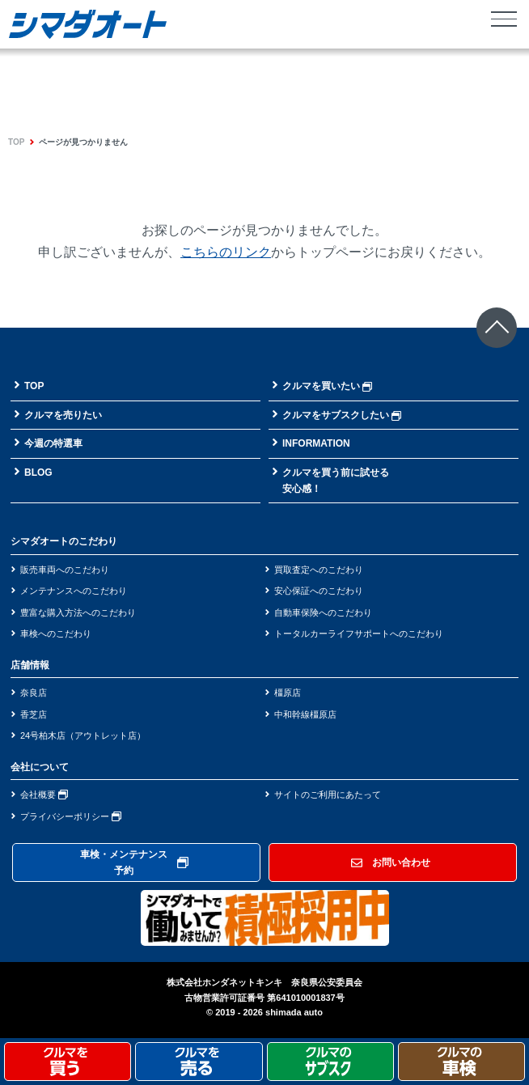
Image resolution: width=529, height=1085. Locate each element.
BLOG (38, 472)
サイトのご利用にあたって (327, 794)
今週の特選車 (53, 443)
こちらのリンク (225, 252)
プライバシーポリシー (70, 816)
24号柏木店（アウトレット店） (83, 735)
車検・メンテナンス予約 (134, 862)
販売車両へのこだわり (64, 569)
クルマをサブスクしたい (341, 415)
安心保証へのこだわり (318, 590)
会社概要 (44, 794)
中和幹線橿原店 (305, 714)
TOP (16, 142)
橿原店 (287, 692)
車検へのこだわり (55, 633)
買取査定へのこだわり (318, 569)
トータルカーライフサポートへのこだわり (358, 633)
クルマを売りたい (63, 415)
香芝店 (33, 714)
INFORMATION (316, 443)
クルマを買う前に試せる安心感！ (335, 480)
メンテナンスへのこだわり (73, 590)
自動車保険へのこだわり (323, 612)
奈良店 (33, 692)
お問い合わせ (390, 862)
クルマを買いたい (327, 386)
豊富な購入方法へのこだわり (78, 612)
